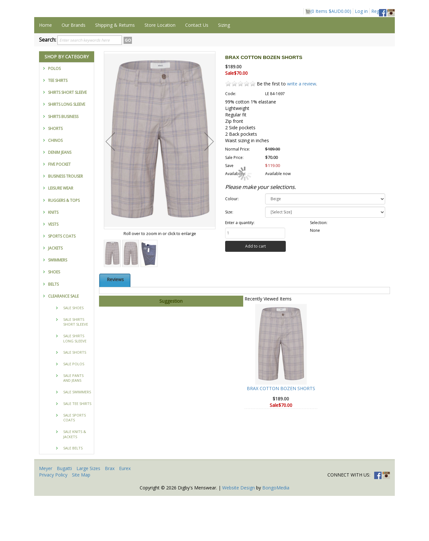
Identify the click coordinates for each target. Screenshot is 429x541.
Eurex (125, 513)
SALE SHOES (73, 352)
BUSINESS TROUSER (65, 221)
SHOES (54, 317)
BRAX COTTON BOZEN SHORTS (281, 433)
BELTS (53, 329)
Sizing (224, 70)
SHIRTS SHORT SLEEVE (67, 137)
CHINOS (55, 185)
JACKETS (55, 293)
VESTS (53, 269)
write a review (301, 129)
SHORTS (55, 173)
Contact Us (196, 70)
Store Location (160, 70)
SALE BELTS (73, 493)
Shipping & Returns (115, 70)
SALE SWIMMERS (77, 437)
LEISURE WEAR (60, 233)
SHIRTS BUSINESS (63, 161)
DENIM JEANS (59, 197)
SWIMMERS (57, 305)
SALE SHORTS (74, 397)
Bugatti (64, 513)
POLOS (54, 113)
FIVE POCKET (59, 209)
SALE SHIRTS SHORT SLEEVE (75, 367)
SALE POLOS (73, 409)
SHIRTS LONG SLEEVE (66, 149)
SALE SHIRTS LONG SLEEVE (74, 384)
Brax (110, 513)
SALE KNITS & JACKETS (74, 479)
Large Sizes (88, 513)
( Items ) (328, 11)
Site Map (81, 520)
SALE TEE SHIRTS (77, 448)
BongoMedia (275, 533)
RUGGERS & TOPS (64, 245)
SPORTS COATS (61, 281)
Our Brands (73, 70)
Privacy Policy (53, 520)
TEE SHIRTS (57, 125)
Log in (361, 11)
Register (379, 11)
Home (45, 70)
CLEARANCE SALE (63, 341)
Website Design (238, 533)
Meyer (45, 513)
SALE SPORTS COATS (74, 463)
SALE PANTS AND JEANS (73, 423)
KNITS (53, 257)
